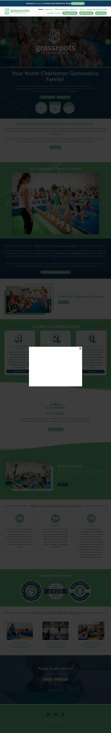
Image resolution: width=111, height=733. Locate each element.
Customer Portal (70, 13)
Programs (48, 9)
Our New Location (54, 13)
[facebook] (48, 714)
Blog (65, 720)
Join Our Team (77, 3)
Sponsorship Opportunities (96, 9)
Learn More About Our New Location (55, 272)
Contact (60, 720)
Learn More (63, 302)
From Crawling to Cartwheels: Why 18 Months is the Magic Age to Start (19, 645)
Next (108, 42)
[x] (62, 714)
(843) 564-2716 (86, 13)
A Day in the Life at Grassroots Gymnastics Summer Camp (91, 645)
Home (40, 9)
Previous (3, 42)
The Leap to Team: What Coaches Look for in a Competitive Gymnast (55, 645)
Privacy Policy (53, 720)
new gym (38, 3)
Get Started (101, 13)
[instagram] (55, 714)
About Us (74, 9)
